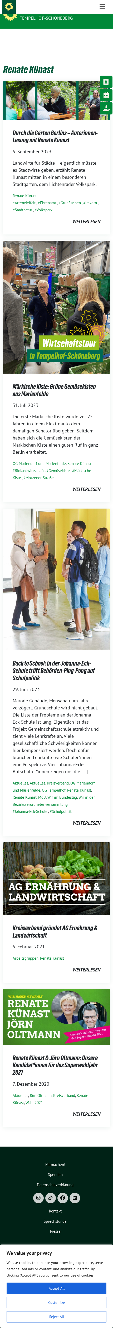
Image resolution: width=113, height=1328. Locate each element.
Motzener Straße (40, 469)
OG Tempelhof (54, 782)
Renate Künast (25, 187)
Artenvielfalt (25, 194)
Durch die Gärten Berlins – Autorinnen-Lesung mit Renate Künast (55, 128)
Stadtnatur (23, 201)
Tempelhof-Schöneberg (46, 18)
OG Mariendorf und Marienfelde (39, 455)
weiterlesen (86, 213)
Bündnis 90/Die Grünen (48, 11)
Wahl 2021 (34, 1094)
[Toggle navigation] (102, 37)
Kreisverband (58, 774)
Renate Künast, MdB (29, 789)
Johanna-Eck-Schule (31, 803)
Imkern (91, 194)
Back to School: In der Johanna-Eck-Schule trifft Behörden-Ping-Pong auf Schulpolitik (54, 662)
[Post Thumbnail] (56, 92)
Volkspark (44, 201)
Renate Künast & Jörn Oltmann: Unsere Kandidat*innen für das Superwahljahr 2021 (55, 1057)
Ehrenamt (48, 194)
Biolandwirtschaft (29, 462)
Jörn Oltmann (41, 1087)
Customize (56, 1302)
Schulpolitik (62, 803)
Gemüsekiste (59, 462)
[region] (56, 1286)
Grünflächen (71, 194)
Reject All (56, 1316)
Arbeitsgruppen (25, 950)
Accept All (57, 1288)
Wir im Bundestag (62, 789)
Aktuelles (20, 774)
